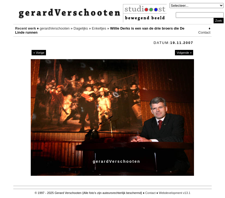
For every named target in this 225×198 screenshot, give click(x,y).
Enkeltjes (99, 28)
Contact (204, 32)
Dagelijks (80, 28)
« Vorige (38, 52)
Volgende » (184, 52)
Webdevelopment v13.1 (174, 192)
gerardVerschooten (55, 28)
